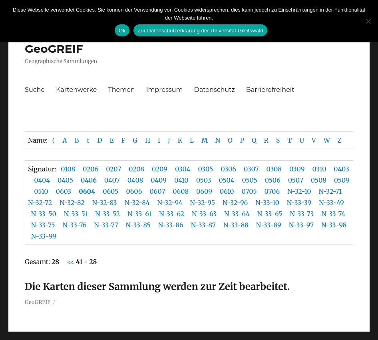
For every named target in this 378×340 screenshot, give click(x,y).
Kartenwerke (76, 89)
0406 (89, 180)
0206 (90, 169)
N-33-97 (301, 225)
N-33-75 (43, 225)
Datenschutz (214, 89)
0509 (342, 180)
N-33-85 (138, 225)
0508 (318, 180)
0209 (159, 169)
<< (71, 262)
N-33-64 (237, 214)
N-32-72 (40, 203)
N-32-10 (299, 191)
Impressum (164, 89)
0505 (249, 180)
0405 (65, 180)
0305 (205, 169)
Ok (122, 31)
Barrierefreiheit (270, 89)
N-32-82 (72, 203)
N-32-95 (202, 203)
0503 (203, 180)
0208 (136, 169)
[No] (368, 21)
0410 (181, 180)
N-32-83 (104, 203)
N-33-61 (139, 214)
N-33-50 (43, 214)
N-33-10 (267, 203)
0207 (113, 169)
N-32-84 (137, 203)
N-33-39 (299, 203)
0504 (226, 180)
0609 (204, 191)
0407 (112, 180)
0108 (68, 169)
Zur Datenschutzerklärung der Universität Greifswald (200, 31)
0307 (251, 169)
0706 (272, 191)
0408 (135, 180)
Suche (35, 89)
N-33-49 (331, 203)
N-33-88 (236, 225)
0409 (159, 180)
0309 (297, 169)
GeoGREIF (54, 49)
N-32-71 (330, 191)
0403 (341, 169)
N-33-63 (204, 214)
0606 (134, 191)
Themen (121, 89)
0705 (249, 191)
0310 (319, 169)
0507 (295, 180)
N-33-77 (106, 225)
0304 (183, 169)
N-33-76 (75, 225)
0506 (273, 180)
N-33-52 (107, 214)
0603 (64, 191)
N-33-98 (333, 225)
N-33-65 (270, 214)
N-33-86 (170, 225)
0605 (110, 191)
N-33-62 (171, 214)
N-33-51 (76, 214)
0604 (87, 191)
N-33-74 (333, 214)
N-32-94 (170, 203)
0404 (42, 180)
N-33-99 (43, 236)
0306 (228, 169)
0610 (227, 191)
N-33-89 (268, 225)
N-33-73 (302, 214)
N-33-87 (203, 225)
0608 (181, 191)
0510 (41, 191)
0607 (157, 191)
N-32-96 (235, 203)
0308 (274, 169)
